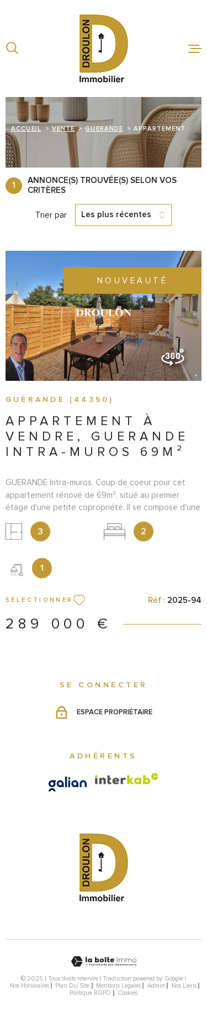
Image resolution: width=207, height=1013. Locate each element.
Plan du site (72, 985)
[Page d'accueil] (104, 48)
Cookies (127, 993)
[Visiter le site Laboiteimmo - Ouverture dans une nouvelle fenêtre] (103, 961)
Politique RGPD (90, 992)
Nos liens (184, 985)
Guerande (104, 129)
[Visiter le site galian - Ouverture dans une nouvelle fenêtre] (68, 784)
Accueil (26, 129)
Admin (156, 985)
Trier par (51, 215)
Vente (63, 129)
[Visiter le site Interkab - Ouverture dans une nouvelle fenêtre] (126, 778)
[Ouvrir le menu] (194, 48)
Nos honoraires (29, 985)
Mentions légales (118, 985)
